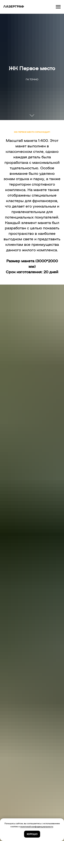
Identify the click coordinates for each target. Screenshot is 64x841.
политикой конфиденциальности (36, 826)
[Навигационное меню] (58, 7)
